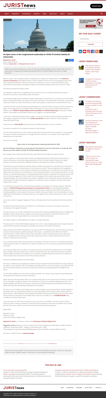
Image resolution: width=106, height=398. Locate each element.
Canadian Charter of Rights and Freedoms (78, 374)
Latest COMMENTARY (89, 97)
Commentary (26, 14)
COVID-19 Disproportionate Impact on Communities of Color (30, 188)
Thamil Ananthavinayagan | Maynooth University (91, 130)
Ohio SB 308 (19, 124)
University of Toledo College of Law (44, 321)
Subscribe (91, 44)
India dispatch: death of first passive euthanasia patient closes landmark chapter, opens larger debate (92, 70)
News (7, 14)
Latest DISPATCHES (88, 61)
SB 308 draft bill (60, 295)
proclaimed (88, 372)
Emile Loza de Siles (37, 118)
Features (37, 14)
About (62, 14)
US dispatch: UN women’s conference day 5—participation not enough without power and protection (93, 83)
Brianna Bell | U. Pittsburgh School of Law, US (22, 64)
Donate (70, 14)
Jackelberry (64, 50)
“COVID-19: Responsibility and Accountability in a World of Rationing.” (35, 110)
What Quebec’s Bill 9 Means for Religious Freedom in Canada (93, 149)
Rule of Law (53, 14)
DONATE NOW (96, 6)
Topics (44, 14)
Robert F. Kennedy (9, 374)
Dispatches (15, 14)
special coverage (28, 333)
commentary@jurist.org (52, 343)
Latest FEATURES (87, 142)
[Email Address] (91, 39)
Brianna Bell (20, 343)
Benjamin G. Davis (9, 321)
